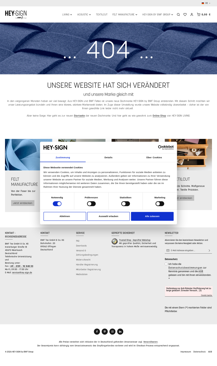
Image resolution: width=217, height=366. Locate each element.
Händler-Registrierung (87, 265)
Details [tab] (108, 157)
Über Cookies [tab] (154, 157)
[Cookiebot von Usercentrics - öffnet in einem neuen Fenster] (160, 147)
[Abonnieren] (209, 251)
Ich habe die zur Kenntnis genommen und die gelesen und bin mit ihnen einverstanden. (189, 272)
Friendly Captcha (206, 296)
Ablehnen (65, 216)
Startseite (79, 116)
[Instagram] (112, 332)
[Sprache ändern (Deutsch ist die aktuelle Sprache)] (206, 3)
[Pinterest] (105, 332)
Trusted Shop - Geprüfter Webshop (134, 240)
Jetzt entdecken (23, 203)
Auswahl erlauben (108, 216)
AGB (200, 271)
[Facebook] (97, 332)
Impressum (185, 352)
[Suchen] (178, 15)
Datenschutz (199, 352)
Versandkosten (150, 342)
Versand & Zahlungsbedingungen (87, 253)
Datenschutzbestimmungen (185, 268)
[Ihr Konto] (192, 15)
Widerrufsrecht (83, 260)
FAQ (77, 241)
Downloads (81, 246)
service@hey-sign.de (22, 273)
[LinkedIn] (120, 332)
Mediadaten (82, 275)
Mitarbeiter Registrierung (88, 270)
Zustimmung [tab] (63, 157)
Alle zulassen (152, 216)
